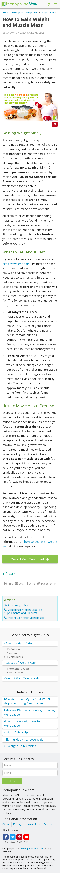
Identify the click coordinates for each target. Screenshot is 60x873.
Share (32, 583)
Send (12, 780)
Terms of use (33, 824)
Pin (54, 583)
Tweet (44, 583)
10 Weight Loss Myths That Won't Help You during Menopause (27, 701)
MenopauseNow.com (32, 848)
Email (21, 583)
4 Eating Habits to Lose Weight (25, 739)
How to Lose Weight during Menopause (22, 723)
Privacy (17, 824)
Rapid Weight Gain (18, 605)
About (6, 824)
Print (10, 583)
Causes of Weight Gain (20, 663)
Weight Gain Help (16, 732)
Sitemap (49, 824)
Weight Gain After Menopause (25, 618)
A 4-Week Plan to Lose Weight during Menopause (29, 712)
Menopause (19, 4)
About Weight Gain (18, 643)
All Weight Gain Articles (20, 746)
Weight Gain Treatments (28, 559)
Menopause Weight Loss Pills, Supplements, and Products (23, 611)
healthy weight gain (16, 264)
